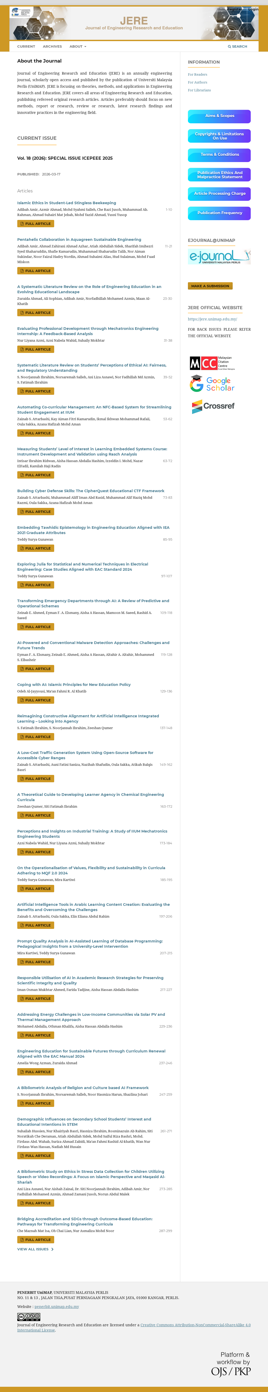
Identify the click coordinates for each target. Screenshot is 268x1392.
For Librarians (199, 90)
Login (253, 9)
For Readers (197, 74)
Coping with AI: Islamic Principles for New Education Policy (74, 684)
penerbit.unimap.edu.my (57, 1306)
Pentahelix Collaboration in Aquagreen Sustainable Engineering (79, 239)
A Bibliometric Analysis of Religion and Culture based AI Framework (83, 1087)
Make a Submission (210, 286)
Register (234, 9)
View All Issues (32, 1249)
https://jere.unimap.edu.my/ (212, 319)
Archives (52, 46)
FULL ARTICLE (37, 223)
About (76, 46)
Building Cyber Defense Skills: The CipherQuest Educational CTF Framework (90, 491)
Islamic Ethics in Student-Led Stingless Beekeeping (66, 203)
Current (26, 46)
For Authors (197, 82)
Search (237, 46)
